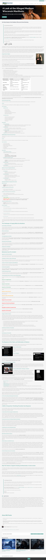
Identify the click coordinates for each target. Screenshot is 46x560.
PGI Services (12, 529)
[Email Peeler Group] (4, 17)
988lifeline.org (8, 38)
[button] (2, 545)
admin (3, 529)
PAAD (10, 529)
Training (14, 529)
